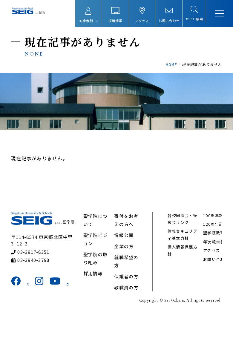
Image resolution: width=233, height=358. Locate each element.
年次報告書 (209, 281)
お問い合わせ (211, 299)
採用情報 (95, 314)
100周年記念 (177, 304)
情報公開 (124, 268)
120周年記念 (211, 256)
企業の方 (124, 279)
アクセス (207, 290)
